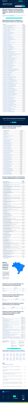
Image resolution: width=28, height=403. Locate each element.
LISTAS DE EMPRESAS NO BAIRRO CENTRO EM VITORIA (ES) (11, 354)
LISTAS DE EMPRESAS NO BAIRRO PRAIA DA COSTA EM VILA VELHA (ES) (7, 354)
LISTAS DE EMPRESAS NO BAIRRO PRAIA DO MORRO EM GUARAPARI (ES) (17, 358)
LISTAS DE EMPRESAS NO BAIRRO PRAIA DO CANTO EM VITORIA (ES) (24, 354)
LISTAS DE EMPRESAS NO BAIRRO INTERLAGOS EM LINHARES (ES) (23, 358)
